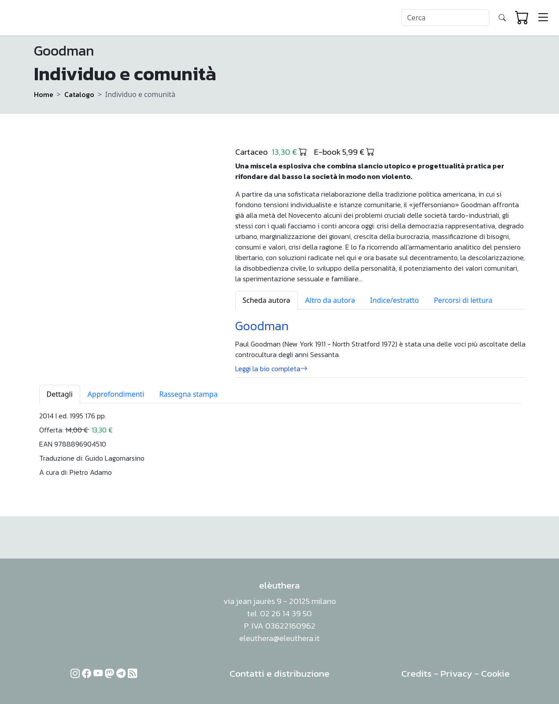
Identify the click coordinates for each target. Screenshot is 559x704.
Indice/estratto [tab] (394, 300)
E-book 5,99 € (344, 151)
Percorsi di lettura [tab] (463, 300)
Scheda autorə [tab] (266, 300)
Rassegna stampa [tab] (188, 394)
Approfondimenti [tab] (116, 394)
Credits (416, 673)
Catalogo (79, 94)
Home (43, 94)
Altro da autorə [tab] (330, 300)
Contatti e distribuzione (279, 673)
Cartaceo (271, 151)
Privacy (456, 673)
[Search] (445, 17)
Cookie (495, 673)
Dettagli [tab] (60, 394)
